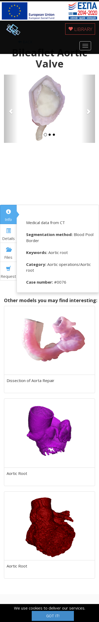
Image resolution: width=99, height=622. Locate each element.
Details (8, 234)
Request (8, 272)
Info (8, 215)
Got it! (52, 615)
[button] (11, 109)
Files (8, 253)
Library (80, 29)
